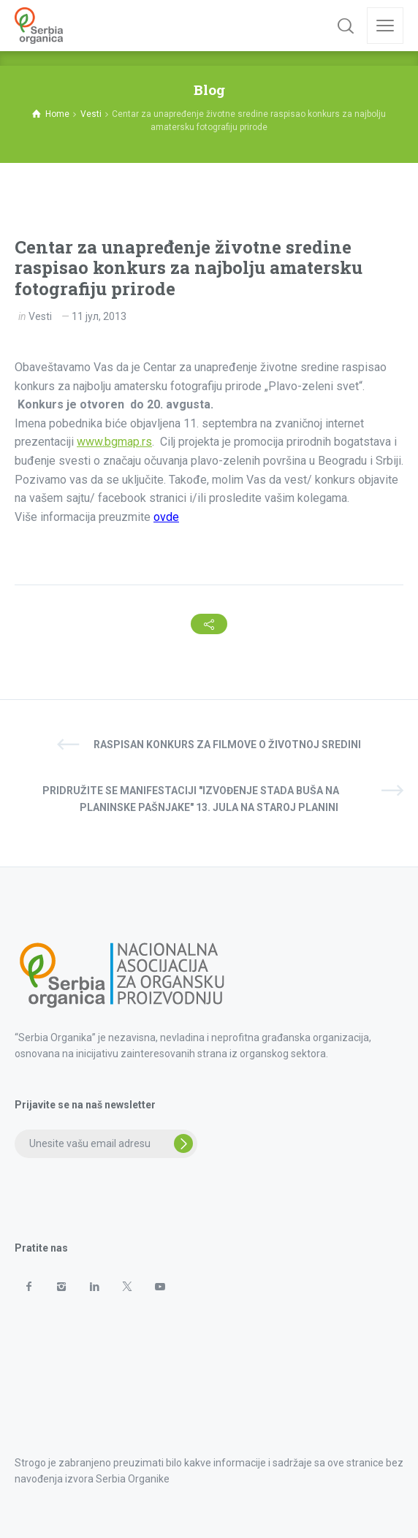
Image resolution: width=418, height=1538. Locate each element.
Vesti (40, 316)
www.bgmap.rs (114, 442)
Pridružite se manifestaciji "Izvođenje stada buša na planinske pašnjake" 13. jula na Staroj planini (190, 798)
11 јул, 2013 (99, 316)
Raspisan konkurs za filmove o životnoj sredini (227, 744)
